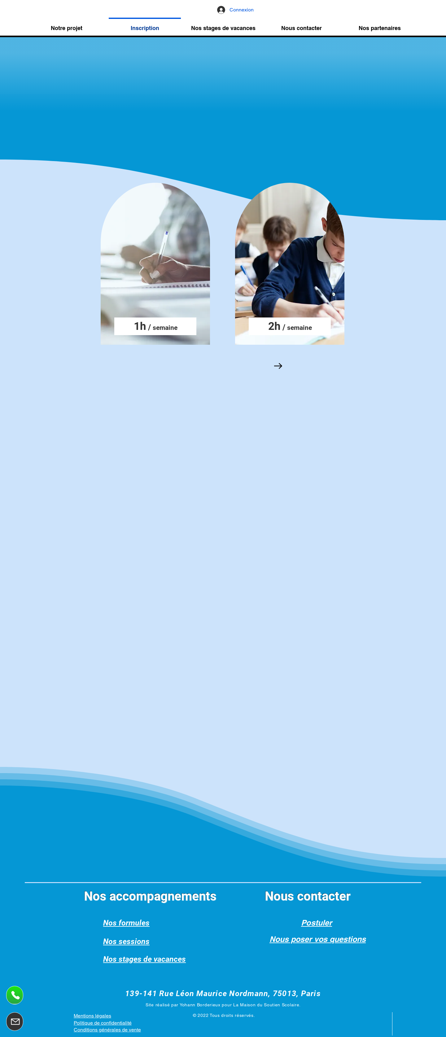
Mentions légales (92, 1016)
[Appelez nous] (14, 995)
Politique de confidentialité (103, 1023)
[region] (156, 264)
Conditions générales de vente (107, 1030)
